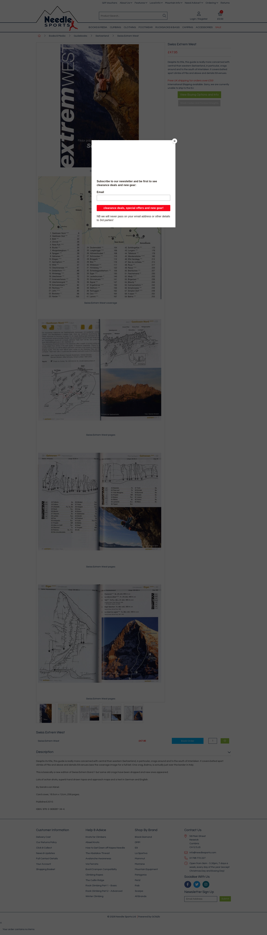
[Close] (174, 141)
